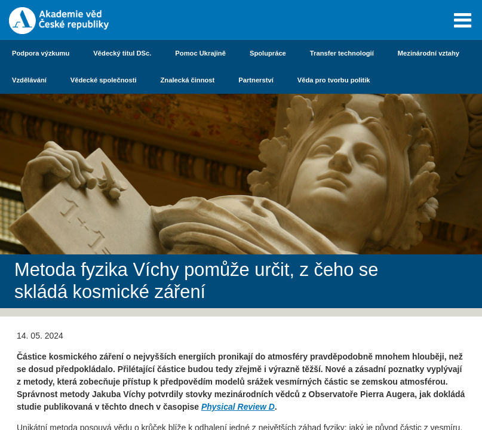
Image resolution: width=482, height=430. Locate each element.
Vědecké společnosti (103, 80)
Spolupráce (268, 53)
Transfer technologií (342, 53)
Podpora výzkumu (40, 53)
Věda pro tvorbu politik (333, 80)
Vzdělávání (29, 80)
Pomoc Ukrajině (200, 53)
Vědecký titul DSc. (122, 53)
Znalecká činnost (188, 80)
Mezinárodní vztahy (428, 53)
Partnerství (255, 80)
